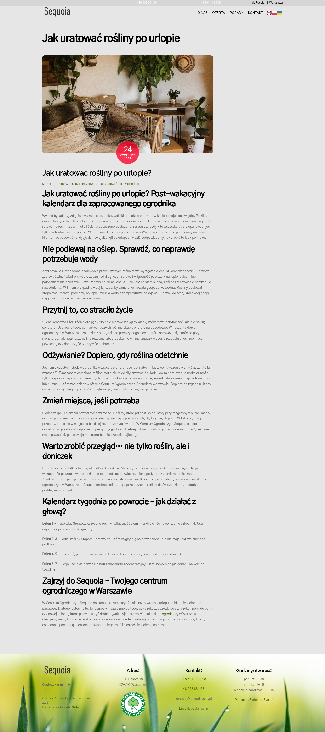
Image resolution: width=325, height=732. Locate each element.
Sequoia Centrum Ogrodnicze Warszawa (68, 698)
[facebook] (69, 684)
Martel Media (71, 707)
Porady (236, 13)
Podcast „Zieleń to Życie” (254, 699)
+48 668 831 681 (148, 2)
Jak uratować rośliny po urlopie (120, 183)
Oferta (218, 13)
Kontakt (255, 13)
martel (47, 184)
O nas (202, 13)
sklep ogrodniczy (165, 614)
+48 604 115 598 (210, 2)
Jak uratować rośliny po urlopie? (96, 172)
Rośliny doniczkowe (82, 183)
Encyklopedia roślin (193, 708)
